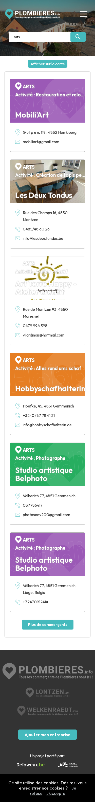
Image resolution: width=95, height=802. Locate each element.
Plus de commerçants (47, 624)
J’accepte (55, 793)
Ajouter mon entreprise (47, 734)
